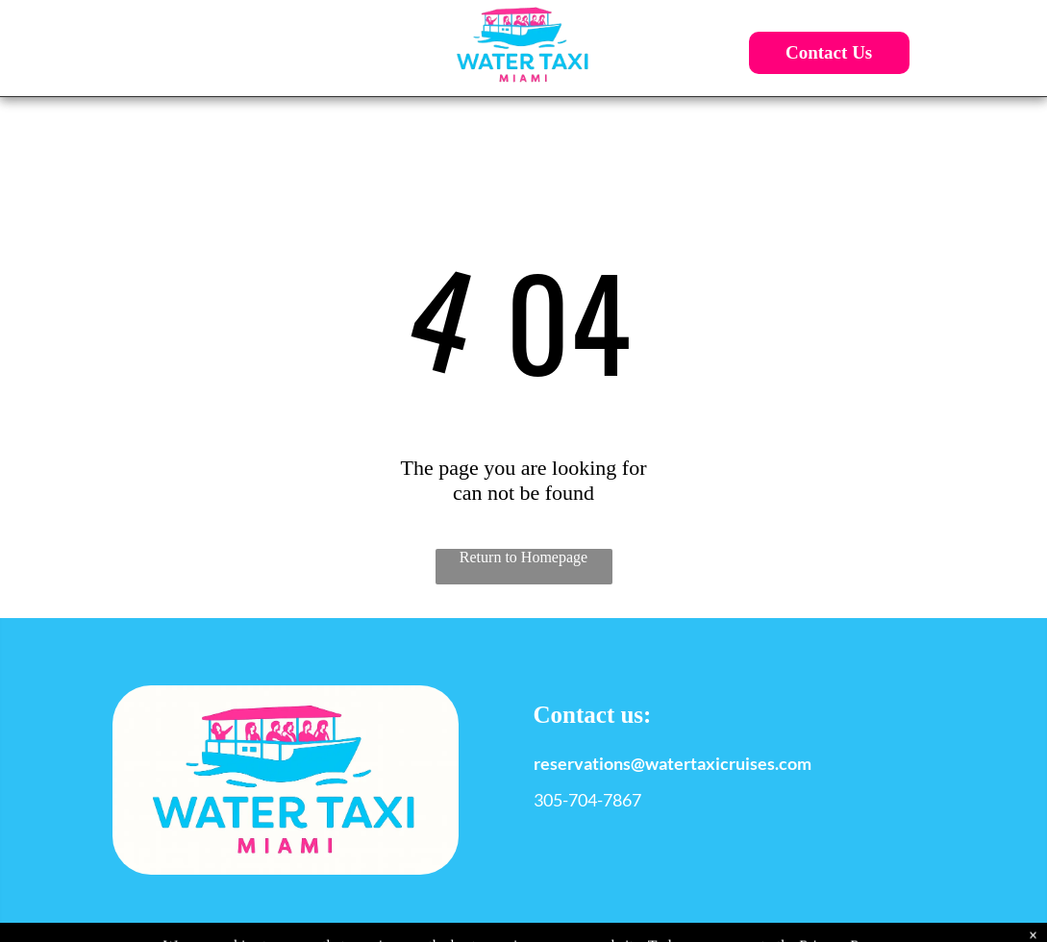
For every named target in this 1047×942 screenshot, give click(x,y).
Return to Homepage (523, 557)
